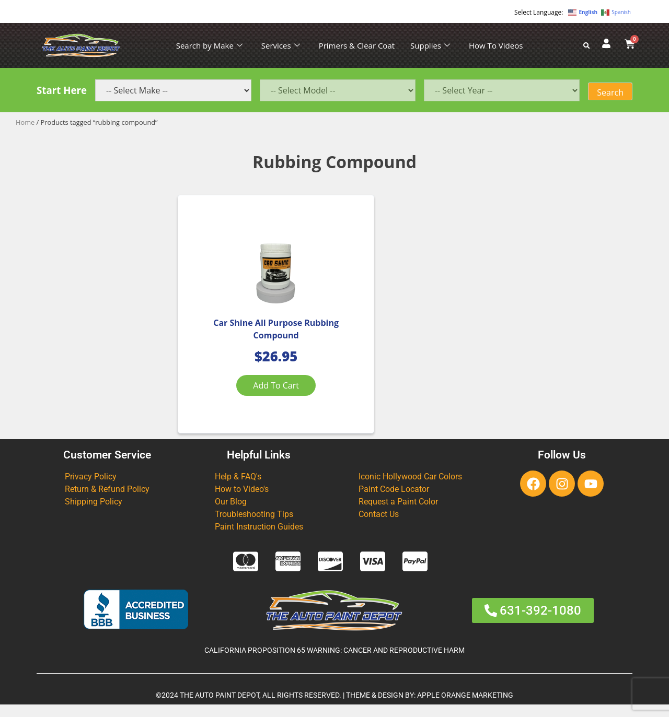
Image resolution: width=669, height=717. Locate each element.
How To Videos (496, 45)
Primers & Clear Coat (357, 45)
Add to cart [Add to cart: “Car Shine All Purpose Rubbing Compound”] (253, 392)
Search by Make (209, 45)
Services (280, 45)
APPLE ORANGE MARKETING (465, 707)
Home (25, 122)
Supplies (430, 45)
